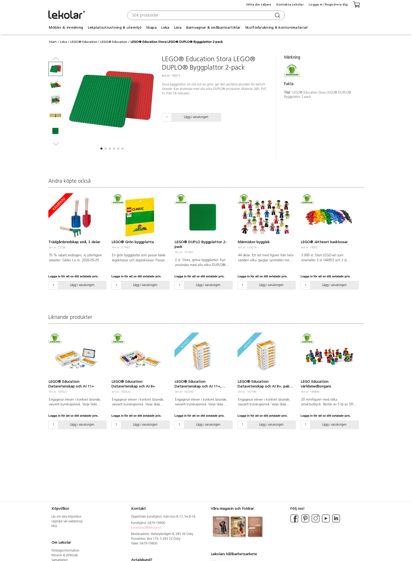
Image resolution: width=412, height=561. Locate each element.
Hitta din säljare (258, 4)
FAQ (54, 526)
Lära (178, 27)
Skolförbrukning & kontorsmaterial (276, 27)
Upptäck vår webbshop (67, 521)
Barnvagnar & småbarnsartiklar (213, 27)
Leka (165, 27)
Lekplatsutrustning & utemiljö (115, 27)
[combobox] (205, 15)
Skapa (151, 27)
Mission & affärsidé (65, 555)
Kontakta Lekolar (290, 4)
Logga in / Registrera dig (328, 4)
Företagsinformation (65, 550)
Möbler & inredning (66, 27)
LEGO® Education (83, 42)
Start (52, 42)
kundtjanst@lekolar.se (146, 527)
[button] (101, 148)
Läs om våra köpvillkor (66, 516)
